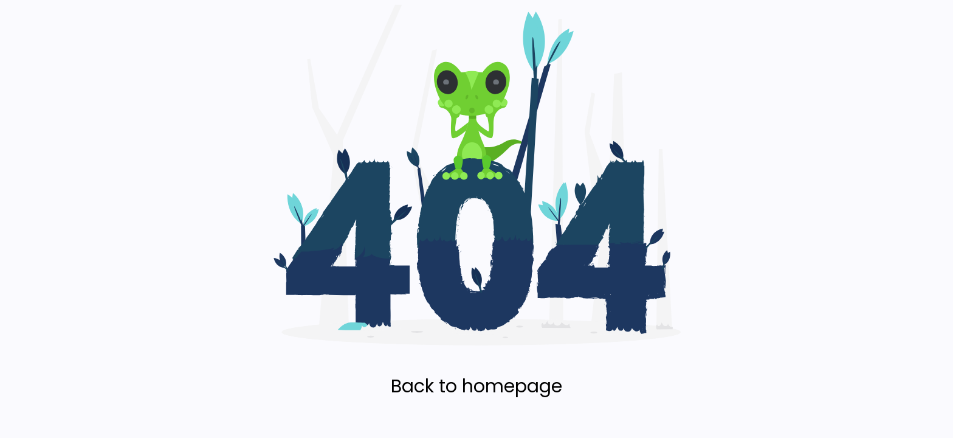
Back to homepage (476, 386)
